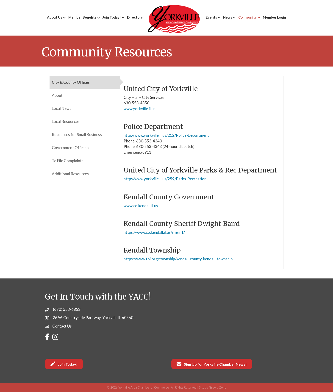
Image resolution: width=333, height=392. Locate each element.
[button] (64, 364)
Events (211, 17)
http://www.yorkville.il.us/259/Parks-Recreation (165, 178)
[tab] (85, 82)
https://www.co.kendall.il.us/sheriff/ (154, 232)
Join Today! (112, 17)
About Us (54, 17)
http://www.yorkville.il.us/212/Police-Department (166, 135)
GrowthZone (217, 387)
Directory (135, 17)
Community (247, 17)
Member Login (274, 17)
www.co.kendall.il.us (141, 205)
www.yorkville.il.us (139, 108)
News (227, 17)
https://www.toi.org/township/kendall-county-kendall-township (178, 258)
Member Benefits (82, 17)
